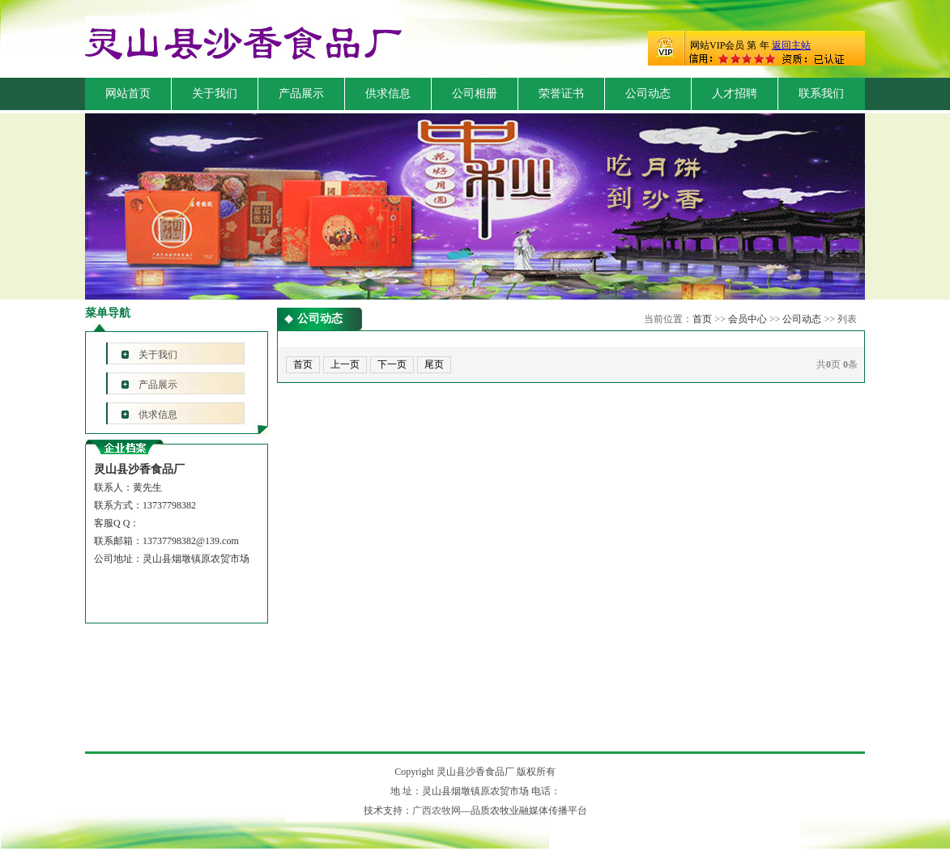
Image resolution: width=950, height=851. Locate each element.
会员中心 (747, 319)
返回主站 (791, 45)
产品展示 (301, 93)
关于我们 (214, 93)
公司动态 (648, 93)
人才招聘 (734, 93)
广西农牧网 (436, 810)
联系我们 (821, 93)
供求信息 (388, 93)
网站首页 (128, 93)
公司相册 (474, 93)
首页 (702, 319)
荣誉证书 (561, 93)
